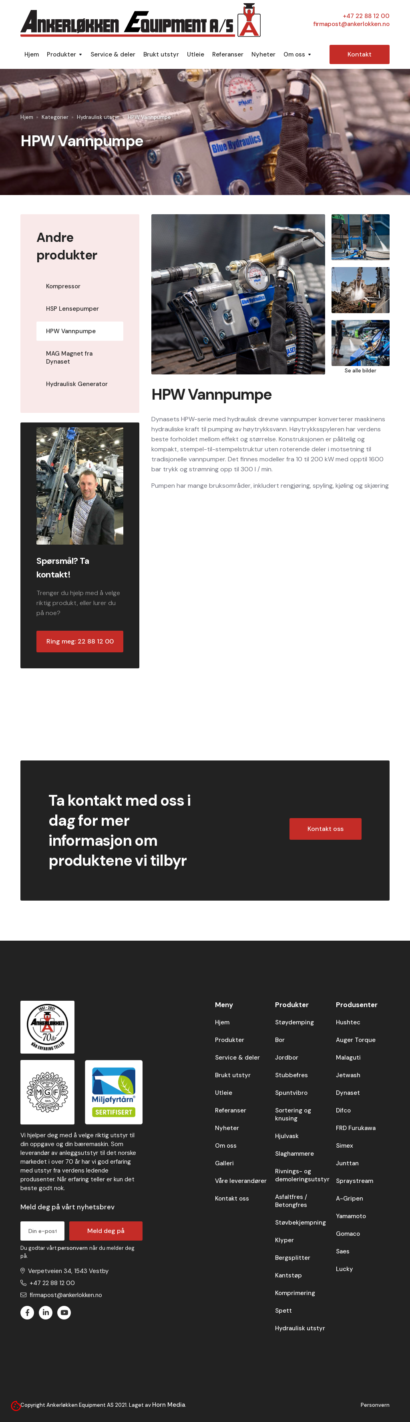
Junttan (347, 1163)
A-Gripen (349, 1199)
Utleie (195, 54)
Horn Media (168, 1405)
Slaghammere (294, 1154)
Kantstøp (288, 1275)
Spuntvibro (291, 1093)
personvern (73, 1247)
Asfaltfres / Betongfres (291, 1201)
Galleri (224, 1163)
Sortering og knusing (293, 1114)
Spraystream (354, 1181)
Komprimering (295, 1293)
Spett (283, 1311)
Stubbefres (291, 1075)
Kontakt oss (326, 829)
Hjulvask (287, 1136)
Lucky (344, 1269)
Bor (280, 1040)
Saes (343, 1251)
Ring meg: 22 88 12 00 (80, 641)
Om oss (226, 1146)
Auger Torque (356, 1040)
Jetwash (348, 1075)
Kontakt (360, 54)
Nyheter (263, 54)
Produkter (229, 1040)
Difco (343, 1110)
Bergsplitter (292, 1258)
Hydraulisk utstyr (98, 117)
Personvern (375, 1405)
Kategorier (55, 117)
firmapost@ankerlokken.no (352, 24)
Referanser (227, 54)
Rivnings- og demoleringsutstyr (302, 1175)
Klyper (284, 1240)
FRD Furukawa (356, 1128)
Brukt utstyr (161, 54)
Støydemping (294, 1022)
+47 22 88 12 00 (366, 16)
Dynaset (348, 1093)
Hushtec (348, 1022)
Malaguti (348, 1058)
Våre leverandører (241, 1181)
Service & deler (112, 54)
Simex (344, 1146)
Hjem (31, 54)
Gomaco (348, 1234)
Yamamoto (351, 1216)
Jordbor (286, 1058)
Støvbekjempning (300, 1223)
